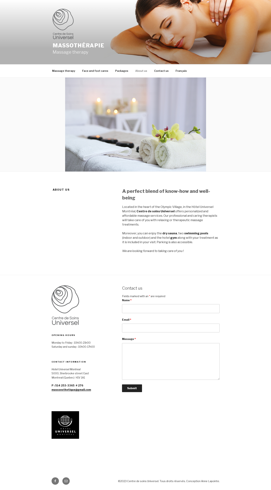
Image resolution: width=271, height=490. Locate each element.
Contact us (161, 70)
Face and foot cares (95, 70)
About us (141, 70)
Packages (121, 70)
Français (181, 70)
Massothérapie (79, 45)
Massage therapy (63, 70)
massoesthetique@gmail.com (71, 389)
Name (127, 300)
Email (126, 319)
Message (129, 339)
